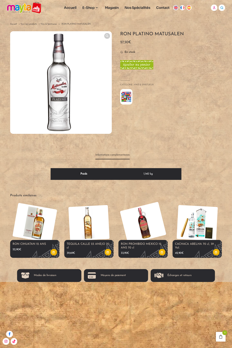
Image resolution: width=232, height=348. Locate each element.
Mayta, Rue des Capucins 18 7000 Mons (174, 321)
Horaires (90, 319)
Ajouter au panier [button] (54, 255)
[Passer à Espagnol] (191, 8)
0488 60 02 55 (166, 307)
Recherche (222, 8)
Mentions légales (95, 313)
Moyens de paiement (107, 278)
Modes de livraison (38, 278)
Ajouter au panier (138, 66)
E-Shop (91, 8)
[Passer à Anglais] (178, 8)
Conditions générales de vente (103, 307)
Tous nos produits (28, 25)
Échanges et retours (173, 278)
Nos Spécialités (140, 8)
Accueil (72, 8)
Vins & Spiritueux (48, 25)
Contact (165, 8)
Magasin (114, 8)
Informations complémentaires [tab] (112, 156)
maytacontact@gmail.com (173, 313)
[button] (107, 37)
